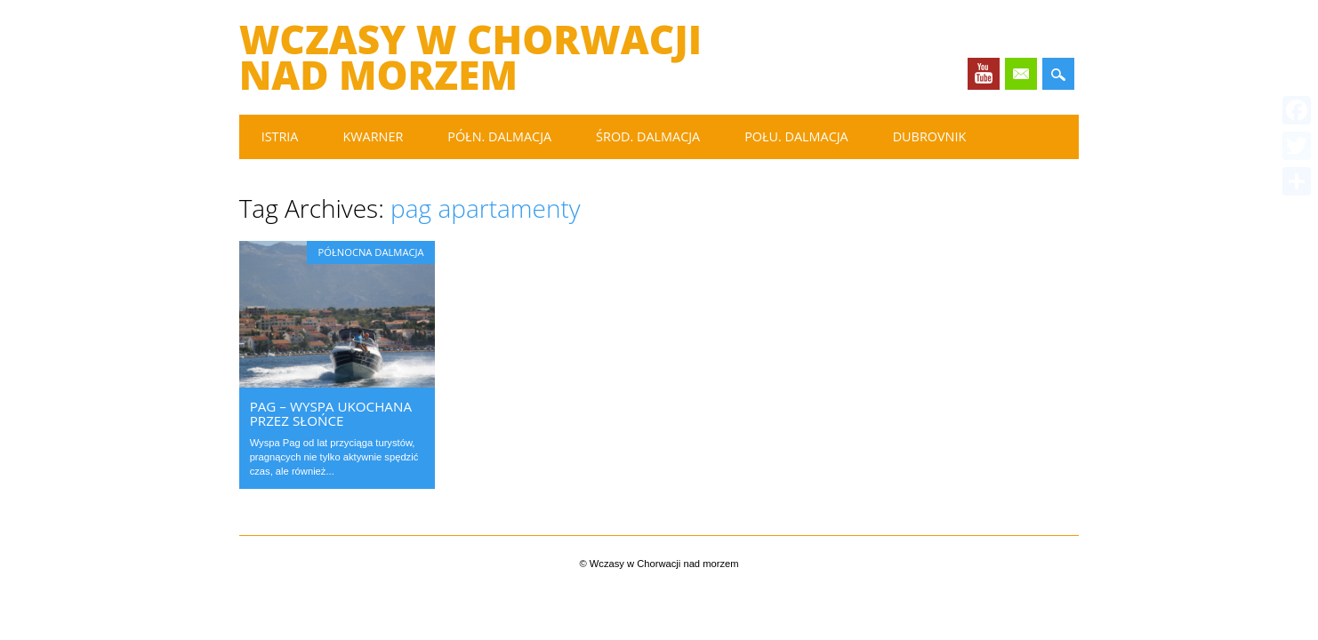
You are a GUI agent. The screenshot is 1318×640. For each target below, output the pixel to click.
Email (1021, 74)
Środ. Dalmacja (648, 136)
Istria (280, 136)
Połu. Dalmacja (796, 136)
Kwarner (372, 136)
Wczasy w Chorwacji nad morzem (470, 56)
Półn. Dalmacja (499, 136)
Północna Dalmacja (370, 252)
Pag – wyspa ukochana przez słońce (331, 413)
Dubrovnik (930, 136)
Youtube (984, 74)
